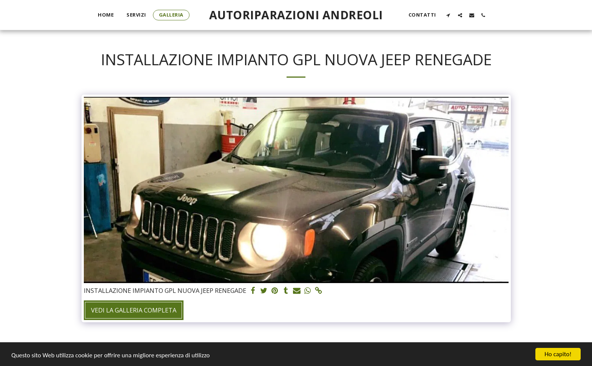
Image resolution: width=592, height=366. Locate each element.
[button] (448, 15)
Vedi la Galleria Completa (133, 310)
